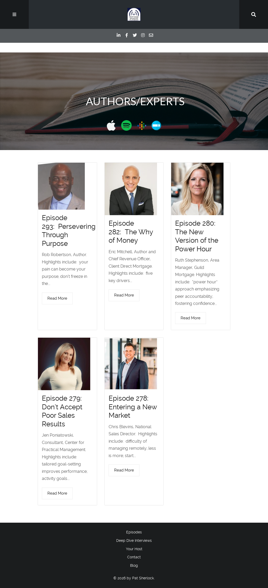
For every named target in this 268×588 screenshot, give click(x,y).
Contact (134, 557)
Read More (57, 298)
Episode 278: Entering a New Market (133, 406)
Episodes (134, 532)
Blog (134, 565)
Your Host (134, 549)
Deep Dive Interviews (134, 540)
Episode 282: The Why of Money (131, 231)
